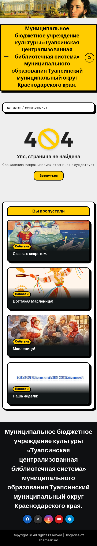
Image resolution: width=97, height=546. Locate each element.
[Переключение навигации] (6, 57)
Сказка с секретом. (30, 253)
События (22, 246)
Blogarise (72, 535)
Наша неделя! (25, 396)
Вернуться (49, 176)
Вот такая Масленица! (33, 301)
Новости (22, 294)
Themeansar (48, 540)
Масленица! (24, 348)
